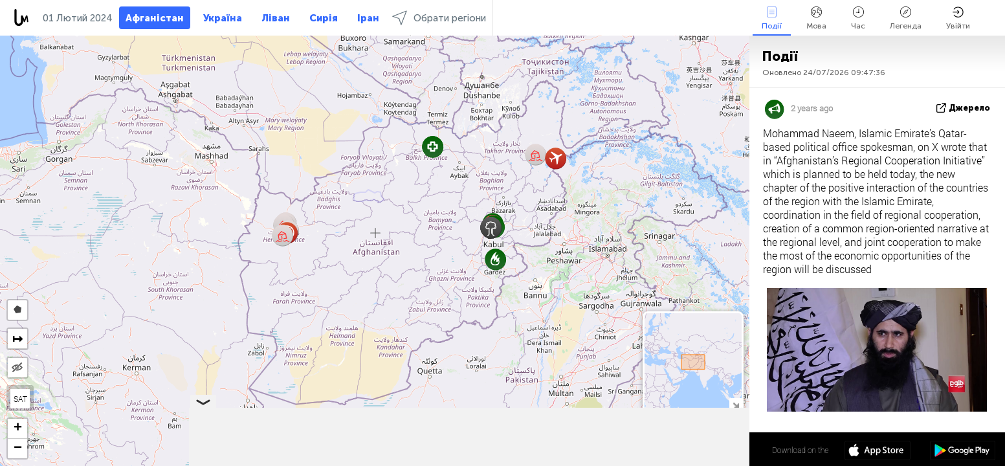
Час (858, 18)
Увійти (958, 18)
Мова (816, 18)
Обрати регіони (439, 17)
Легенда (906, 18)
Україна (222, 18)
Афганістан (155, 18)
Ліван (275, 18)
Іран (368, 18)
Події (772, 18)
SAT (20, 399)
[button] (282, 235)
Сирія (323, 18)
